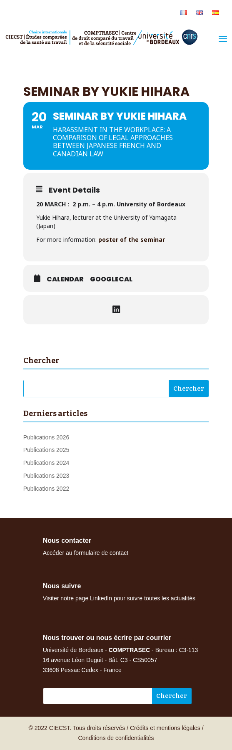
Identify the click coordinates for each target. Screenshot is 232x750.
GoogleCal (111, 279)
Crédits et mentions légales (165, 728)
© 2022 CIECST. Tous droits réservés (76, 728)
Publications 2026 (46, 437)
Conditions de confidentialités (116, 738)
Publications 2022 (46, 488)
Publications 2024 (46, 462)
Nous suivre (62, 585)
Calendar (65, 279)
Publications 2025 (46, 449)
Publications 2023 (46, 475)
